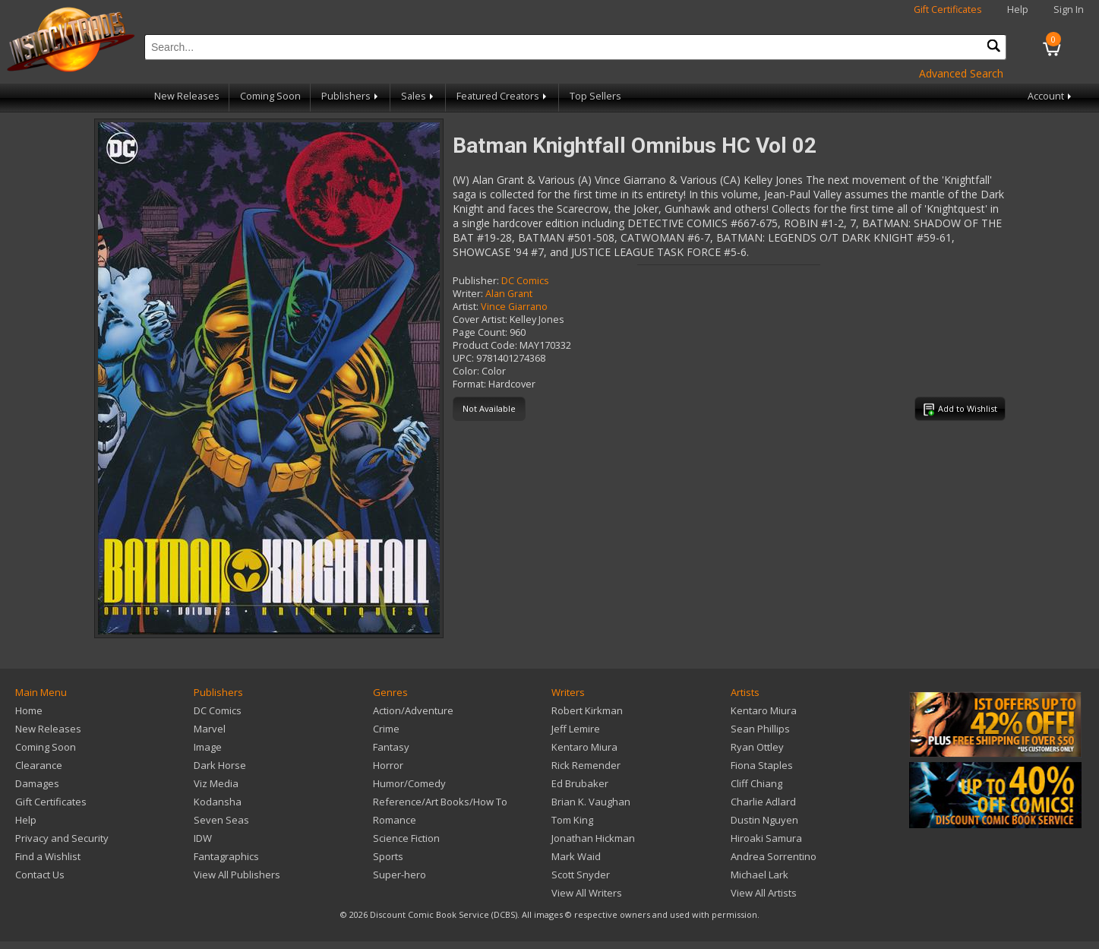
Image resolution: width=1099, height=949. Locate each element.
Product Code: (485, 345)
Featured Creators (502, 96)
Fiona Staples (762, 765)
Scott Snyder (580, 874)
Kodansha (218, 801)
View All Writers (586, 893)
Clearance (38, 765)
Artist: (465, 306)
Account (1051, 96)
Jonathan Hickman (593, 838)
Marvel (210, 728)
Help (1017, 9)
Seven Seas (221, 820)
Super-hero (399, 874)
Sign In (1068, 9)
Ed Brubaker (579, 783)
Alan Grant (508, 293)
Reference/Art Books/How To (440, 801)
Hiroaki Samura (766, 838)
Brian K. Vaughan (590, 801)
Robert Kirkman (587, 710)
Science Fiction (406, 838)
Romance (394, 820)
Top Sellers (595, 96)
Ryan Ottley (757, 747)
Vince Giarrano (514, 306)
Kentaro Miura (584, 747)
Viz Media (216, 783)
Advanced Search (961, 73)
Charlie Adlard (763, 801)
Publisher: (476, 280)
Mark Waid (576, 856)
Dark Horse (220, 765)
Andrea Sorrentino (773, 856)
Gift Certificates (948, 9)
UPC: (463, 358)
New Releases (186, 96)
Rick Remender (586, 765)
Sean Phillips (760, 728)
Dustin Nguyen (764, 820)
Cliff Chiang (756, 783)
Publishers (351, 96)
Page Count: (480, 332)
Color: (466, 371)
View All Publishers (237, 874)
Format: (469, 384)
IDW (203, 838)
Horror (388, 765)
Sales (418, 96)
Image (208, 747)
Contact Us (40, 874)
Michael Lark (759, 874)
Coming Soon (270, 96)
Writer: (468, 293)
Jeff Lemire (575, 728)
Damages (37, 783)
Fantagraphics (226, 856)
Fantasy (391, 747)
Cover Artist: (480, 319)
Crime (386, 728)
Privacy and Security (62, 838)
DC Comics (525, 280)
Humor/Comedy (409, 783)
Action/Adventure (413, 710)
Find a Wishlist (48, 856)
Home (29, 710)
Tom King (572, 820)
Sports (388, 856)
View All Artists (764, 893)
